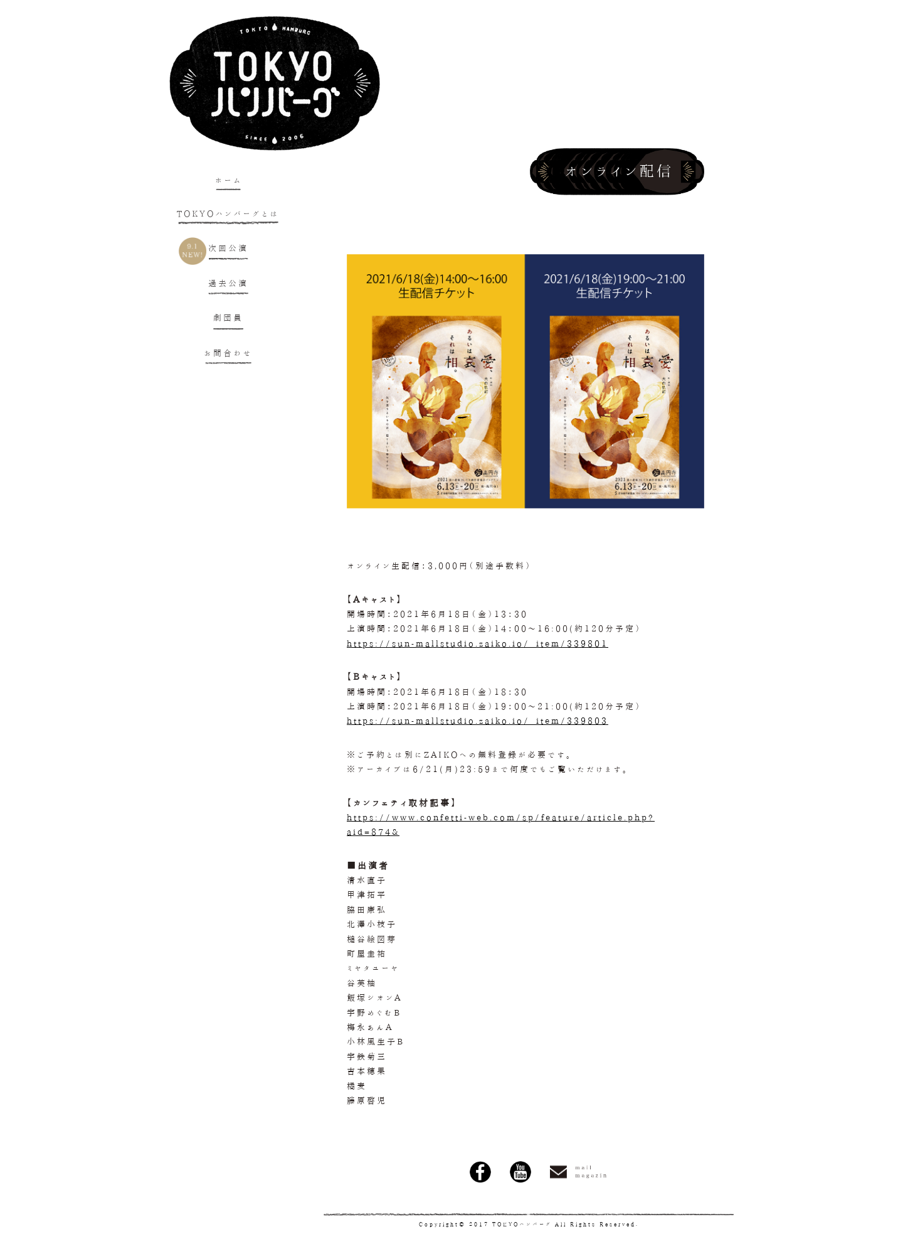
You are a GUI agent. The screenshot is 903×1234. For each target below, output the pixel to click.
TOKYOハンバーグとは (228, 214)
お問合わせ (228, 353)
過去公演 (228, 283)
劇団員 (228, 318)
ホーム (228, 180)
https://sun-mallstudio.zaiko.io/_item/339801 (477, 644)
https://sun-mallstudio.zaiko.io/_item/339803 (477, 721)
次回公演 (228, 248)
